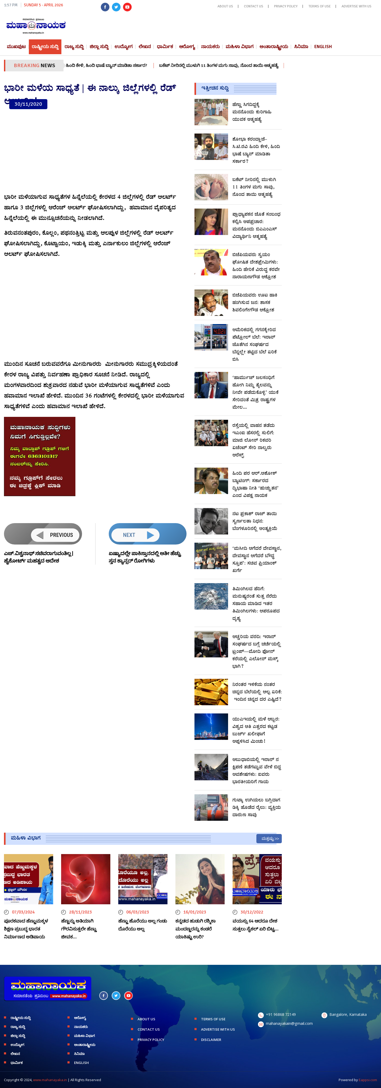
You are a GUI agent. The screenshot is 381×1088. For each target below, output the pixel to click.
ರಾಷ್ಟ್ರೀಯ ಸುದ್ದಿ (45, 46)
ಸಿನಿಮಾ (301, 46)
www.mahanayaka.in (50, 1079)
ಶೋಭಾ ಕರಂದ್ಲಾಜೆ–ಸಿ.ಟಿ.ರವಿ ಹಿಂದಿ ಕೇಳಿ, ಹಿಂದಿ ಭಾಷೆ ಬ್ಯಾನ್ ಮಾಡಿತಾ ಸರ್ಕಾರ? (94, 65)
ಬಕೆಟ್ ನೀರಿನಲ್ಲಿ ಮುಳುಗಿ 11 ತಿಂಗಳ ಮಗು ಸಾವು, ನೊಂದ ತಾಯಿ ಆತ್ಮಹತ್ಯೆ (229, 65)
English (323, 46)
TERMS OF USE (320, 6)
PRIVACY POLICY (286, 6)
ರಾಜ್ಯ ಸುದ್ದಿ (74, 46)
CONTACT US (253, 6)
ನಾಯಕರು (210, 46)
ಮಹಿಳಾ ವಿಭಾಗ (239, 46)
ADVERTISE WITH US (356, 6)
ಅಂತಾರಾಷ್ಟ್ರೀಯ (274, 46)
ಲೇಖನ (145, 46)
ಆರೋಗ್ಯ (187, 46)
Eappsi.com (368, 1079)
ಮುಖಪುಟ (16, 46)
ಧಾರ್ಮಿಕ (165, 46)
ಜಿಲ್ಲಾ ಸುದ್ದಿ (99, 46)
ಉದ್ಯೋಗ (124, 46)
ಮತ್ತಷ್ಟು (268, 838)
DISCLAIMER (211, 1039)
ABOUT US (225, 6)
